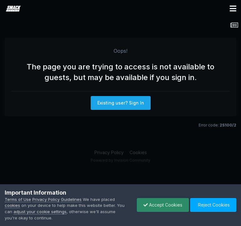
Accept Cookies (162, 204)
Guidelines (71, 199)
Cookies (138, 152)
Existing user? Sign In (120, 102)
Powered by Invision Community (120, 160)
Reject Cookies (213, 204)
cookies (12, 205)
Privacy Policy (109, 152)
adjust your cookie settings (40, 211)
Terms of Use (18, 199)
